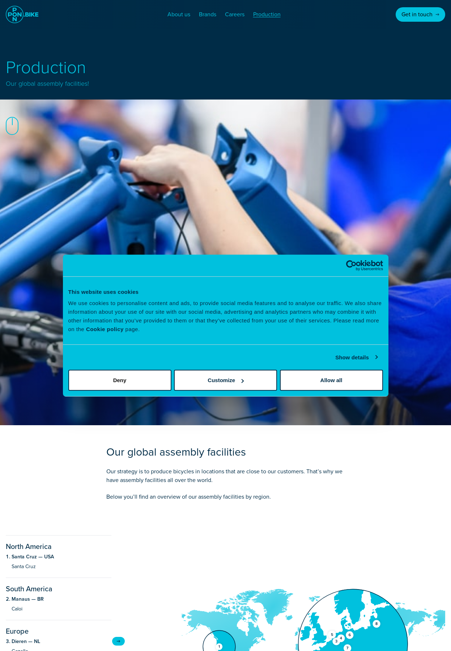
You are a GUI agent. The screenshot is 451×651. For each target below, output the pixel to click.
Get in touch (420, 14)
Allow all (331, 380)
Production (267, 14)
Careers (234, 14)
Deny (120, 380)
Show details (352, 357)
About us (178, 14)
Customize (226, 380)
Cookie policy (105, 329)
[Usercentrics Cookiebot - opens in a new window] (351, 265)
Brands (207, 14)
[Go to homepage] (22, 14)
